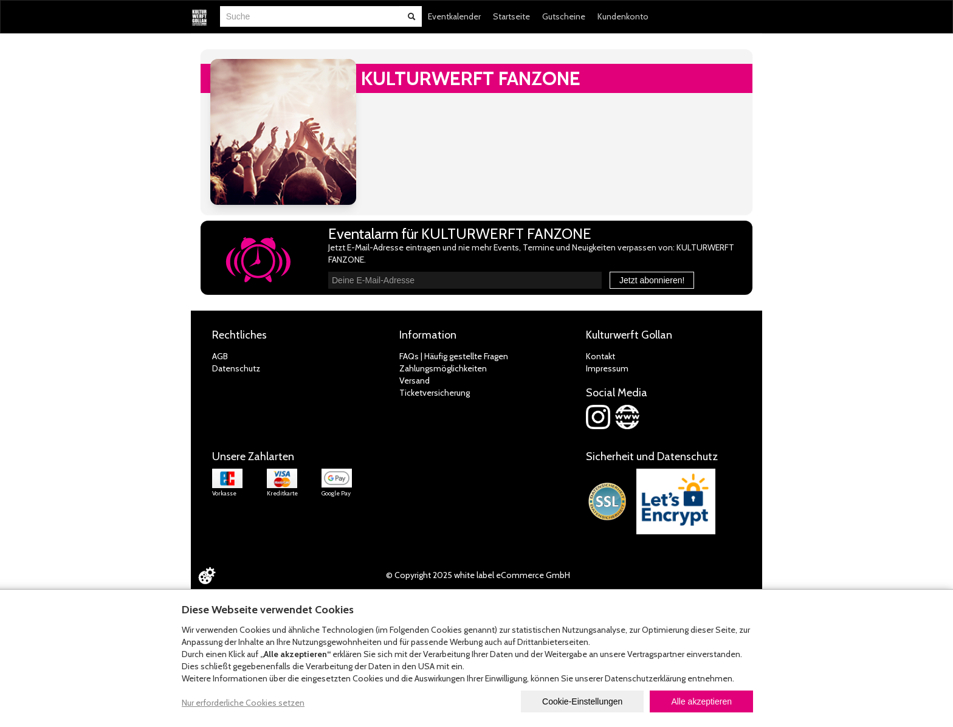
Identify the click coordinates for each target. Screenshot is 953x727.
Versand (414, 380)
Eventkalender (454, 16)
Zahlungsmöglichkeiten (443, 368)
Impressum (607, 368)
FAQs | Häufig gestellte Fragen (453, 356)
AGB (220, 356)
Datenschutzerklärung (645, 678)
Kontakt (600, 356)
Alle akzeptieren (701, 701)
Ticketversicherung (434, 392)
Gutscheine (563, 16)
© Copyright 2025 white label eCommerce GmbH (478, 575)
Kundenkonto (623, 16)
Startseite (511, 16)
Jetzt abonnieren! (651, 280)
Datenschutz (236, 368)
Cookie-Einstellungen (582, 701)
